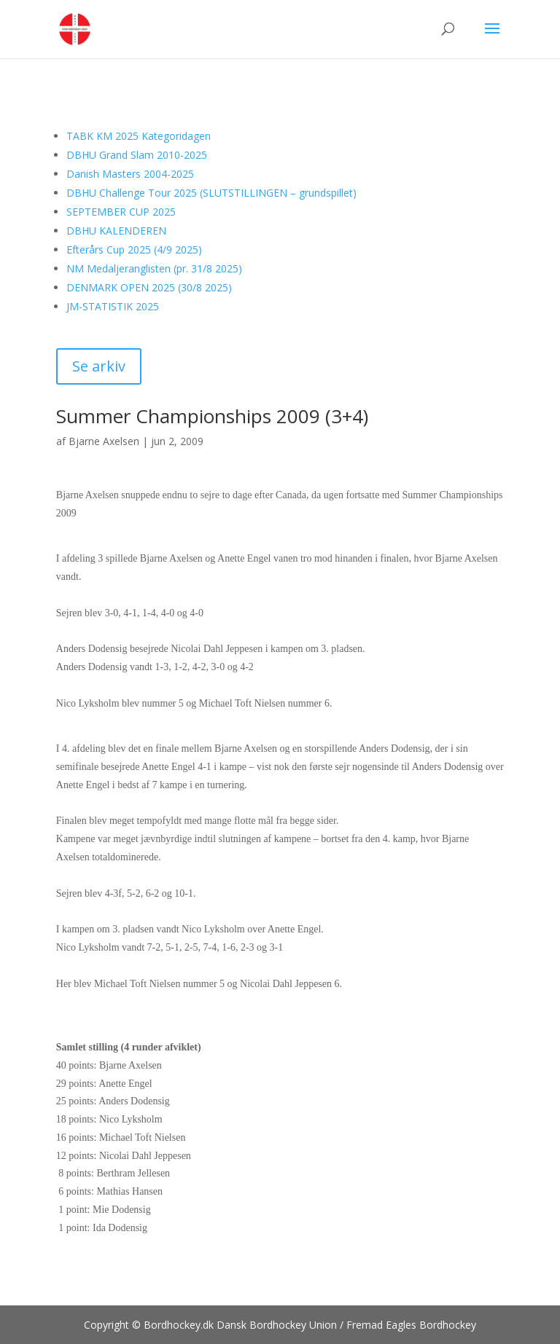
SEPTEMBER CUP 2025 (121, 212)
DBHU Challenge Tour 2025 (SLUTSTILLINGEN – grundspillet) (211, 193)
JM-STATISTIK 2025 (112, 306)
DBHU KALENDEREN (116, 230)
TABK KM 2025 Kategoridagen (138, 136)
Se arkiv (98, 366)
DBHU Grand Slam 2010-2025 (136, 155)
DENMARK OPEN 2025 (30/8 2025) (149, 287)
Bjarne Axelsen (104, 441)
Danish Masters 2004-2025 (130, 174)
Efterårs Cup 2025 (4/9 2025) (134, 249)
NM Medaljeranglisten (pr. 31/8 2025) (154, 268)
